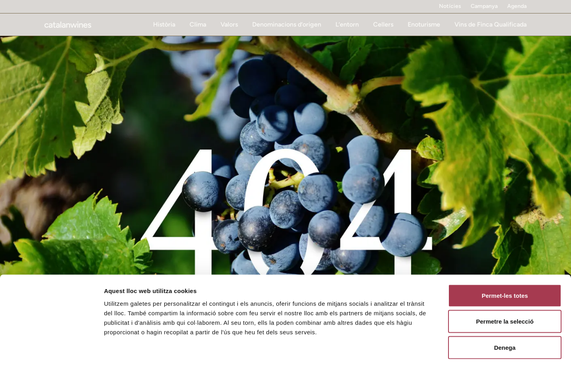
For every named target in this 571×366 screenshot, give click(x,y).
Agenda (517, 6)
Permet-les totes (505, 262)
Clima (198, 24)
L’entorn (347, 24)
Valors (229, 24)
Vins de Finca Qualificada (490, 24)
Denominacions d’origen (286, 24)
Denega (504, 313)
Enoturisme (424, 24)
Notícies (450, 6)
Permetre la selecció (504, 288)
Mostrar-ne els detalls (456, 350)
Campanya (484, 6)
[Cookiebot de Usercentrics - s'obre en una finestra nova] (51, 350)
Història (164, 24)
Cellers (383, 24)
